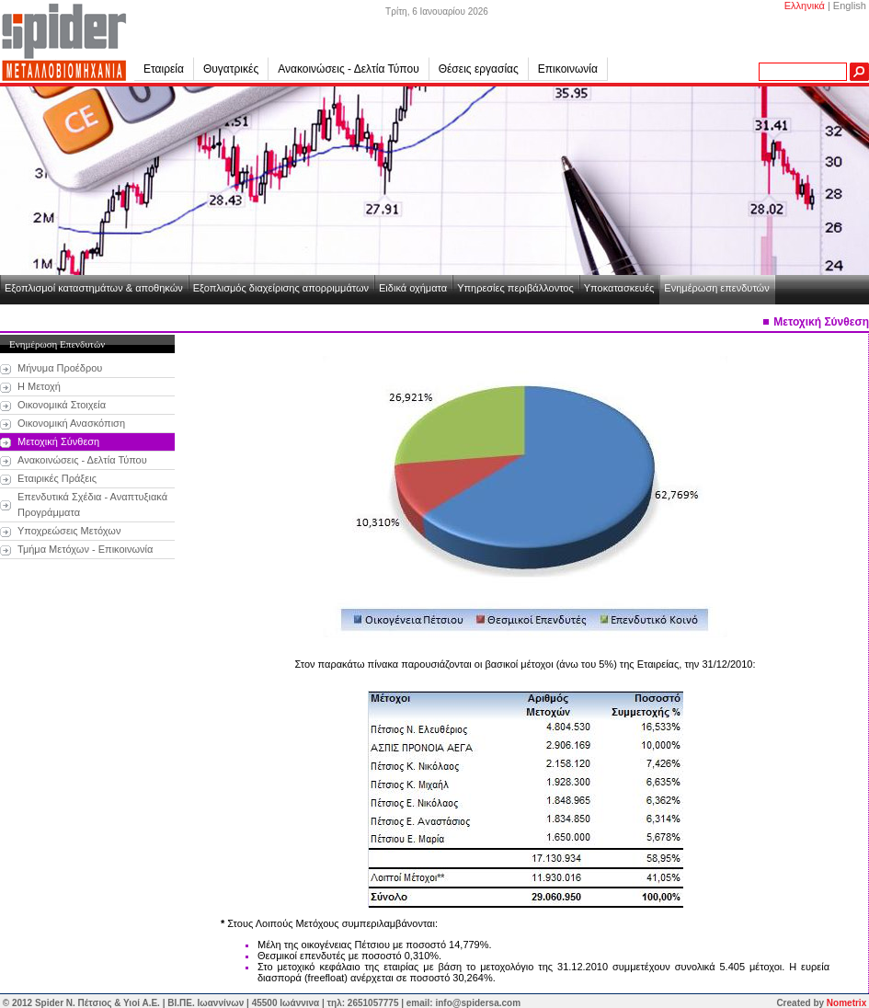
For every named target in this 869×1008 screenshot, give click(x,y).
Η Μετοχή (39, 386)
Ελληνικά (804, 5)
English (849, 5)
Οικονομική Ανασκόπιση (71, 423)
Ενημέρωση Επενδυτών (57, 343)
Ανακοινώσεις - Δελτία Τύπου (348, 69)
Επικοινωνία (568, 69)
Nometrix (846, 1003)
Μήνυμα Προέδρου (59, 367)
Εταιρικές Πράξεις (57, 478)
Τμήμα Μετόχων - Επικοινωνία (85, 549)
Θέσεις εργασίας (479, 69)
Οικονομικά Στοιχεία (61, 404)
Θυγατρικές (236, 69)
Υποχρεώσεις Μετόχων (68, 530)
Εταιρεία (168, 69)
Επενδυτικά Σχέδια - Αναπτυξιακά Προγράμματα (92, 504)
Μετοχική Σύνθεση (58, 441)
